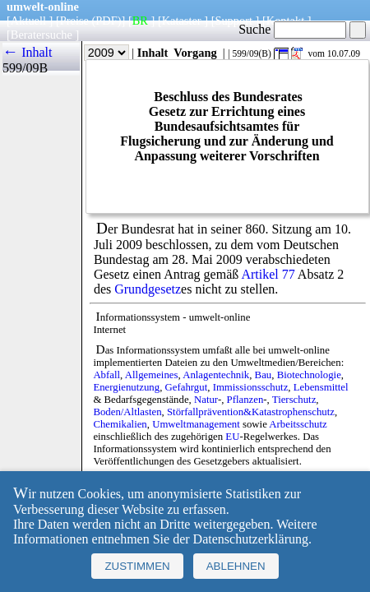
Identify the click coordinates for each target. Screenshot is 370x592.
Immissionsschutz (251, 387)
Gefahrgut (186, 387)
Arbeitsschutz (297, 424)
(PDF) (107, 20)
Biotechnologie (309, 375)
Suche (292, 29)
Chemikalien (119, 424)
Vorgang (195, 52)
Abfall (106, 375)
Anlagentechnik (216, 375)
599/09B (25, 68)
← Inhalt (27, 52)
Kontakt (285, 20)
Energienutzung (126, 387)
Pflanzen (245, 399)
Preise (74, 20)
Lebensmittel (321, 387)
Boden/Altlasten (127, 412)
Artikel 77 (267, 274)
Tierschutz (294, 399)
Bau (263, 375)
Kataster (181, 20)
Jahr (95, 52)
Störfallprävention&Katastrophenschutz (251, 412)
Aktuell (28, 20)
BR (140, 20)
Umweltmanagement (196, 424)
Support (233, 20)
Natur (206, 399)
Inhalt (153, 52)
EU (232, 436)
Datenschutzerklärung (250, 539)
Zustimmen (136, 566)
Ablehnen (236, 566)
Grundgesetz (147, 289)
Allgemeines (151, 375)
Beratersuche (41, 34)
